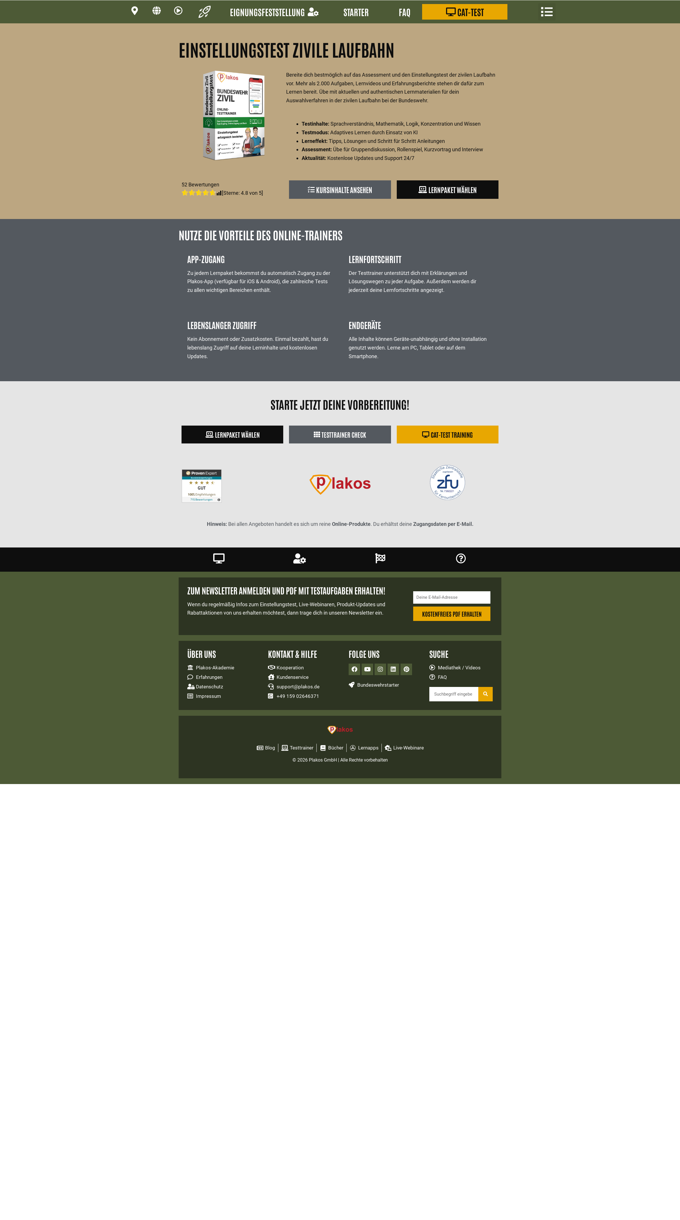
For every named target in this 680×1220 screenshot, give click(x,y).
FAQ (405, 11)
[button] (547, 11)
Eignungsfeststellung (274, 12)
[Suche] (485, 697)
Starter (356, 11)
